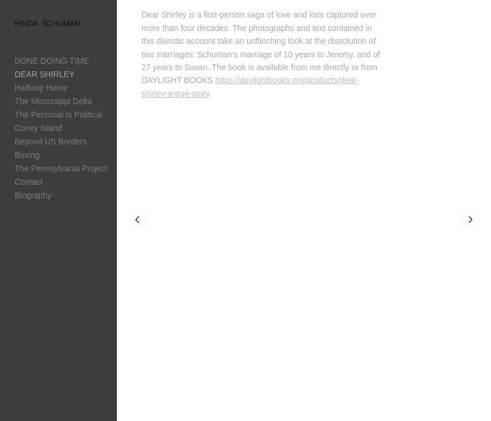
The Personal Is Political (58, 114)
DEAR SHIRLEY (45, 74)
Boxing (27, 155)
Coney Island (39, 128)
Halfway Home (41, 87)
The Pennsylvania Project (61, 168)
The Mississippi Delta (53, 101)
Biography (33, 195)
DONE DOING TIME (52, 60)
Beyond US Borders (51, 141)
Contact (29, 182)
